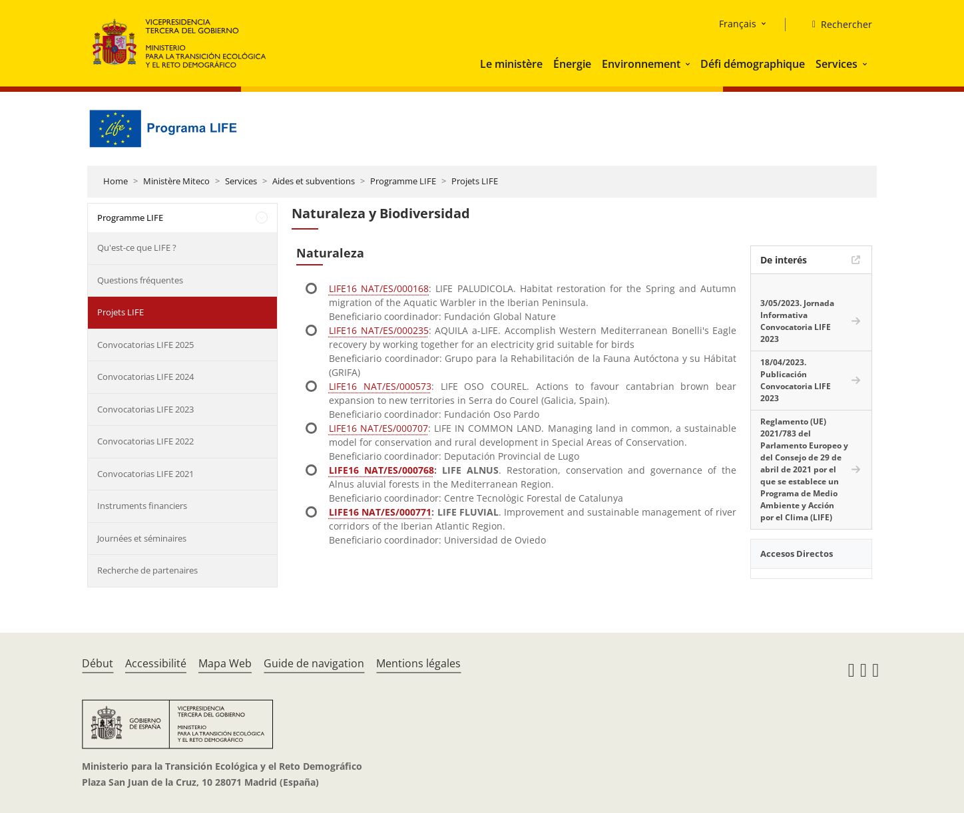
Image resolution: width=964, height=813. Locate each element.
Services (836, 64)
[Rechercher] (837, 24)
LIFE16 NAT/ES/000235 (379, 330)
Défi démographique (752, 64)
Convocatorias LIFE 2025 (145, 345)
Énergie (572, 64)
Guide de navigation (314, 663)
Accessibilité (155, 663)
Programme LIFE (403, 181)
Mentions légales (418, 663)
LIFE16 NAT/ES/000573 (380, 386)
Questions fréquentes (140, 280)
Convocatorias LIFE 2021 (145, 474)
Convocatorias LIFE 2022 (145, 441)
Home (115, 181)
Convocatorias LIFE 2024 (145, 377)
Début (97, 663)
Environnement (641, 64)
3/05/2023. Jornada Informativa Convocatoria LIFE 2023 (797, 321)
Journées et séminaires (141, 538)
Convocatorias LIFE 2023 (145, 409)
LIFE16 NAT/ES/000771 (380, 512)
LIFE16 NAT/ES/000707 (378, 428)
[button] (689, 64)
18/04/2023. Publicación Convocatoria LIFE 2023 (795, 380)
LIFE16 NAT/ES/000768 (381, 470)
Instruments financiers (142, 506)
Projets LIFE (474, 181)
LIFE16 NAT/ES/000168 (379, 288)
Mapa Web (225, 663)
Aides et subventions (313, 181)
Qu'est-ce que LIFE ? (136, 247)
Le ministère (511, 64)
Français (737, 23)
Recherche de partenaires (147, 570)
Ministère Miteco (176, 181)
